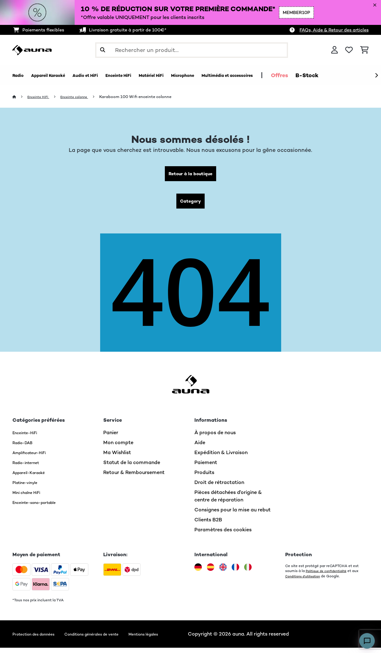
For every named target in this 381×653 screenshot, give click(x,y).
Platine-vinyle (28, 487)
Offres (352, 75)
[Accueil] (20, 97)
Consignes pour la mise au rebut (232, 515)
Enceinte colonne (83, 97)
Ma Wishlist (117, 457)
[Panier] (364, 50)
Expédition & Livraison (221, 457)
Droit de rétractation (219, 487)
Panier (110, 438)
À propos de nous (215, 438)
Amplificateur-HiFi (34, 457)
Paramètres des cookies (223, 535)
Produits (204, 477)
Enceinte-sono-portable (41, 507)
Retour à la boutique (190, 175)
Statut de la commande (131, 467)
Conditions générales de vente (114, 639)
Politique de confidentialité (329, 576)
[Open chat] (367, 641)
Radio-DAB (25, 447)
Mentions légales (180, 639)
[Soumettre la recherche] (102, 50)
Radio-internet (30, 467)
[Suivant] (376, 75)
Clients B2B (208, 525)
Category (190, 205)
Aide (199, 447)
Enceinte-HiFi (28, 438)
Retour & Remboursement (134, 477)
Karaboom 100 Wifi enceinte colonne (148, 97)
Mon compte (118, 447)
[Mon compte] (334, 50)
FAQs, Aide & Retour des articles (334, 30)
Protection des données (40, 639)
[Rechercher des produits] (191, 50)
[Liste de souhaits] (349, 50)
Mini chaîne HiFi (30, 497)
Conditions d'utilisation (305, 581)
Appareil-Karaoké (33, 477)
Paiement (205, 467)
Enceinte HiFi (41, 97)
